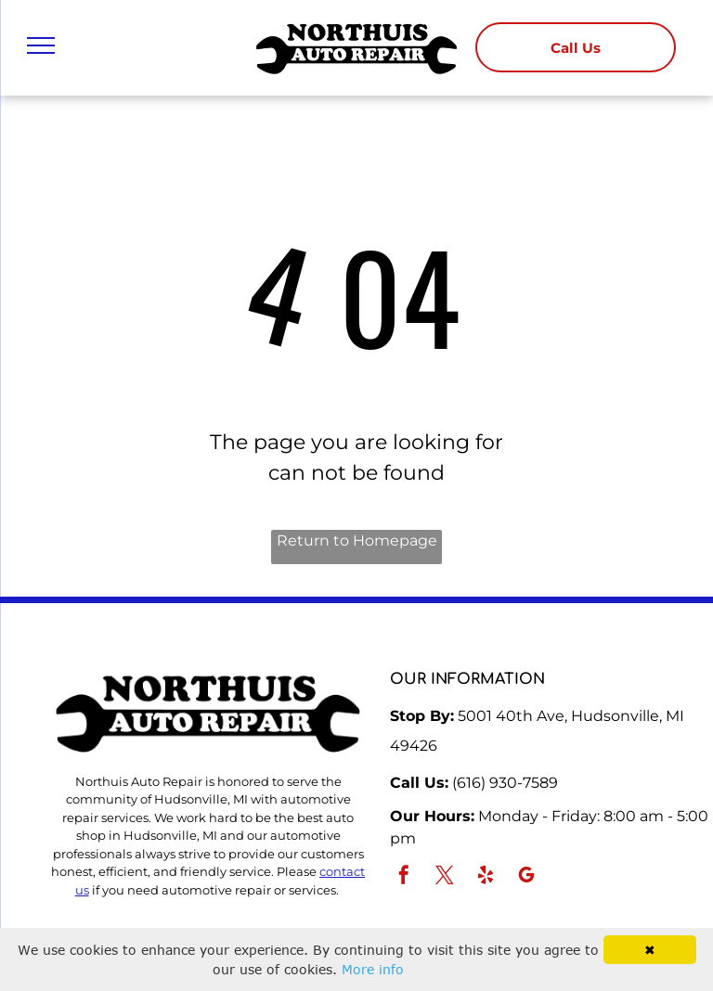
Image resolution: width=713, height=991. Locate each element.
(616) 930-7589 (505, 783)
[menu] (41, 45)
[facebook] (404, 877)
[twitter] (445, 877)
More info (373, 969)
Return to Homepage (357, 540)
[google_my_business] (526, 877)
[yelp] (485, 877)
